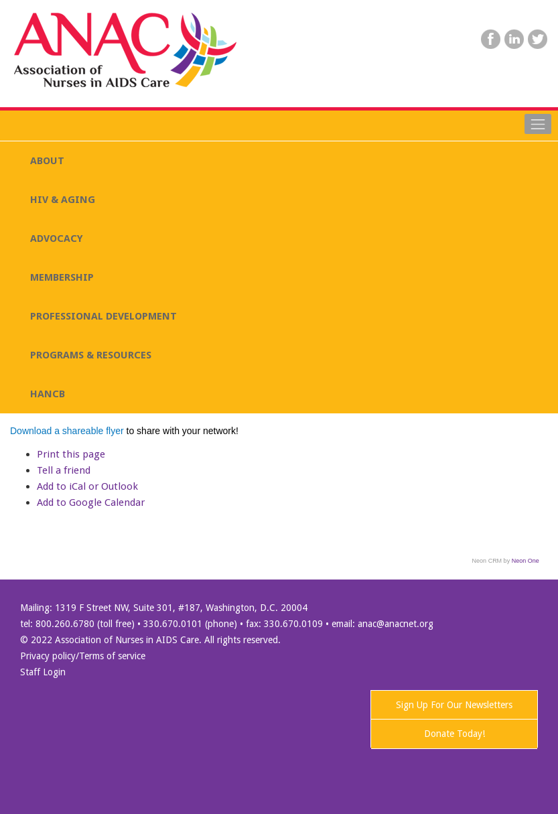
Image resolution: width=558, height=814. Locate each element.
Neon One (525, 560)
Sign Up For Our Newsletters (454, 704)
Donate (515, 66)
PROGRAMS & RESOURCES (90, 355)
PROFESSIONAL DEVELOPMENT (103, 316)
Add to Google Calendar (91, 502)
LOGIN (421, 66)
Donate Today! (454, 733)
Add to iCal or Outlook (87, 486)
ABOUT (47, 161)
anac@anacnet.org (395, 623)
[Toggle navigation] (538, 124)
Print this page (71, 454)
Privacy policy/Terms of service (82, 656)
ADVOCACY (56, 238)
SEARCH (467, 66)
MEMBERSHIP (62, 277)
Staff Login (43, 672)
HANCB (47, 394)
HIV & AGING (62, 200)
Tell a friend (63, 470)
